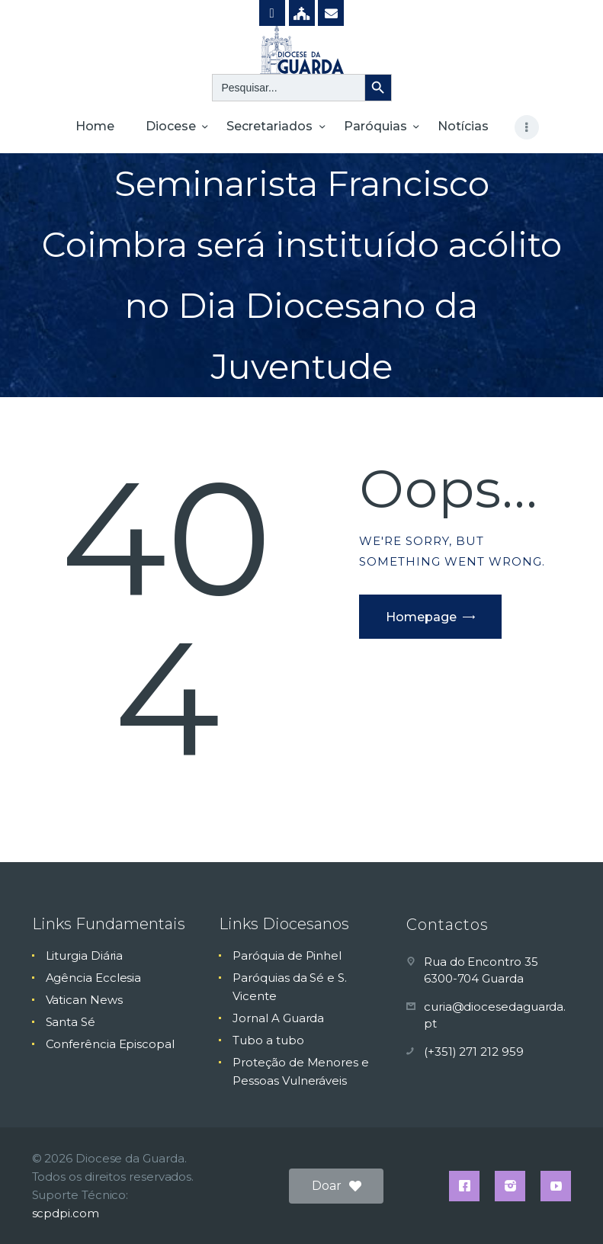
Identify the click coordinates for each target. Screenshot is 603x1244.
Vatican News (84, 999)
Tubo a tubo (268, 1040)
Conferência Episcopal (110, 1044)
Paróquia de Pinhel (287, 955)
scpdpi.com (65, 1213)
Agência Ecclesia (94, 977)
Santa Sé (70, 1022)
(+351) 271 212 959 (474, 1051)
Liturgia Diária (84, 955)
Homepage (421, 617)
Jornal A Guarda (278, 1018)
